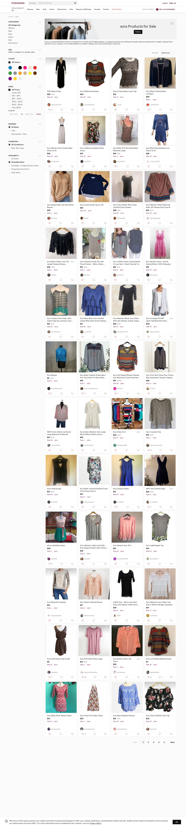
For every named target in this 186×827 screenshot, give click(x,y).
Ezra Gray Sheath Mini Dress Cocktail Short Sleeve (125, 206)
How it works (148, 9)
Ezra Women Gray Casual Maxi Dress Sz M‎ (59, 149)
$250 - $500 (15, 104)
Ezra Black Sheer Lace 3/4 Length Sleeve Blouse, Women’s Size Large (58, 262)
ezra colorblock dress (56, 545)
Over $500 (14, 107)
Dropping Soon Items (18, 169)
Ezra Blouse (52, 375)
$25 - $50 (14, 96)
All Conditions (16, 144)
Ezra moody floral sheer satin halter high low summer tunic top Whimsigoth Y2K (59, 319)
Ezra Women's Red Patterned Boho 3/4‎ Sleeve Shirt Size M (158, 206)
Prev (135, 742)
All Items (13, 127)
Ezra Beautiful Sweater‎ (56, 602)
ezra (17, 17)
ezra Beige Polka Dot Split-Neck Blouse (60, 206)
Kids (44, 9)
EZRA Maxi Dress (54, 91)
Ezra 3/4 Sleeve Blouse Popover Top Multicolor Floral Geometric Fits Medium (126, 376)
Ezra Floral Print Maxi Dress (91, 715)
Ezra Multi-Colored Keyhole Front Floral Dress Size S (94, 490)
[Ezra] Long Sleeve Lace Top (125, 91)
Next (172, 742)
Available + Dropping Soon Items (23, 165)
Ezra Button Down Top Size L (122, 660)
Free (11, 130)
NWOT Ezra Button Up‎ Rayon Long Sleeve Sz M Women (59, 433)
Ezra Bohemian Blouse (89, 91)
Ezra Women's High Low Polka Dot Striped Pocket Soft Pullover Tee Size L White (93, 546)
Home (51, 9)
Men (38, 9)
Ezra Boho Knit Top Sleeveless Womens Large (125, 149)
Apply (38, 114)
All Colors (14, 62)
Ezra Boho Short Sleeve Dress (59, 715)
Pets (71, 9)
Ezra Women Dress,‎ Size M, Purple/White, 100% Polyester (158, 262)
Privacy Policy (95, 823)
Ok (177, 822)
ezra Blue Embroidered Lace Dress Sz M (158, 149)
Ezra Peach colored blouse (91, 602)
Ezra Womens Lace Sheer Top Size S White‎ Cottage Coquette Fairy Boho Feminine (159, 603)
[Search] (55, 3)
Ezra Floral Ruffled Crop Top (158, 715)
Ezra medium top (54, 489)
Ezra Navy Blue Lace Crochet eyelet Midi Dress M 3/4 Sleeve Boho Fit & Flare (93, 319)
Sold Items (14, 172)
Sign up (172, 3)
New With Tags (16, 148)
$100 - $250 (15, 101)
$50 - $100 (14, 99)
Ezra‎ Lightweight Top (155, 545)
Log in (165, 3)
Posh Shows (117, 9)
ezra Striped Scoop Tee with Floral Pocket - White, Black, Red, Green (92, 262)
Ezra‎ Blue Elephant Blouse (124, 715)
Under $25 (14, 93)
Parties (106, 9)
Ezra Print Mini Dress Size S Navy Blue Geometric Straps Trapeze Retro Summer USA (159, 376)
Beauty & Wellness (84, 9)
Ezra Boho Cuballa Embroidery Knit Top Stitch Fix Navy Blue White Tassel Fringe (92, 376)
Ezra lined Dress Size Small (58, 659)
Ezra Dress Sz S (119, 432)
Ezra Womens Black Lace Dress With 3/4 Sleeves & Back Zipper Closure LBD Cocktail (126, 319)
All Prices (14, 90)
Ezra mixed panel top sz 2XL (92, 205)
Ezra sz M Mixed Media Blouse (158, 659)
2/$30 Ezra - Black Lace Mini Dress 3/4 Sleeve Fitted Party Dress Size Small (125, 603)
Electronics (62, 9)
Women (30, 9)
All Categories (14, 25)
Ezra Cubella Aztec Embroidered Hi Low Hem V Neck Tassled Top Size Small (126, 262)
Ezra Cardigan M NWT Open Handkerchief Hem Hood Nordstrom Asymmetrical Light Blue (156, 319)
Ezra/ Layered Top (153, 432)
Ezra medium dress (121, 489)
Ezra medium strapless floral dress (92, 149)
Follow (138, 32)
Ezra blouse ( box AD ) (122, 545)
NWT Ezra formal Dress (155, 489)
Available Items (16, 162)
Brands (97, 9)
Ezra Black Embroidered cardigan (156, 92)
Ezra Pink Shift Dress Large (91, 659)
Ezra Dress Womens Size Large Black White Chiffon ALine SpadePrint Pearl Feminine (93, 433)
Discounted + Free (17, 134)
